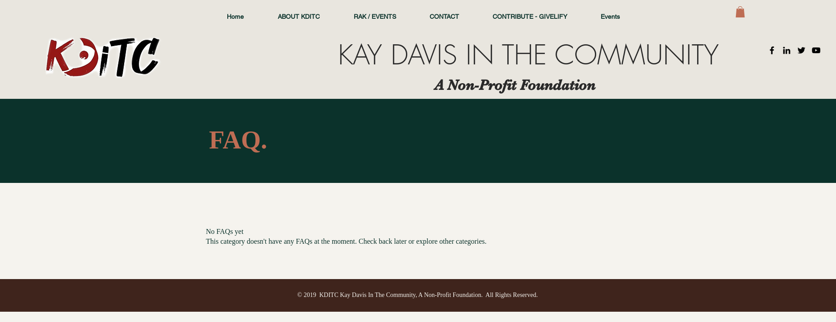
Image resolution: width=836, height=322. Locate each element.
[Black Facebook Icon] (772, 50)
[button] (740, 11)
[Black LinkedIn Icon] (787, 50)
